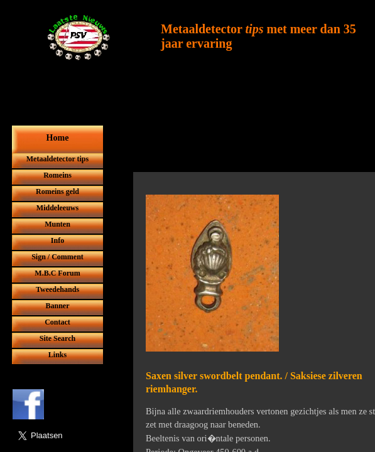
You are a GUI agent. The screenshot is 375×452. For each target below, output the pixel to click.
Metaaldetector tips (57, 158)
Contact (57, 322)
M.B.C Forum (57, 273)
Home (57, 138)
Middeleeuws (57, 207)
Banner (57, 305)
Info (57, 240)
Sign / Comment (57, 256)
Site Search (57, 338)
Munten (57, 224)
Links (57, 354)
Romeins (57, 175)
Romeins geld (57, 191)
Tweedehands (57, 289)
